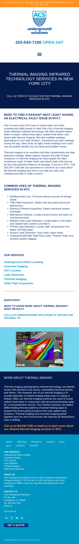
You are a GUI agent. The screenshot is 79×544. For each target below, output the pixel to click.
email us (42, 425)
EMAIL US (14, 318)
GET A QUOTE (16, 525)
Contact (20, 446)
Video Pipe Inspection (18, 283)
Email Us (8, 506)
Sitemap (34, 446)
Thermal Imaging (15, 279)
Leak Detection (14, 274)
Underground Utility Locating (23, 262)
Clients (50, 442)
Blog (8, 446)
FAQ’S (62, 442)
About (9, 442)
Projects (36, 442)
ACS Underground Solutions (39, 22)
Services (22, 442)
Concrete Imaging (16, 266)
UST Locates (12, 270)
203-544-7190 (28, 42)
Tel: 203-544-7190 (12, 503)
